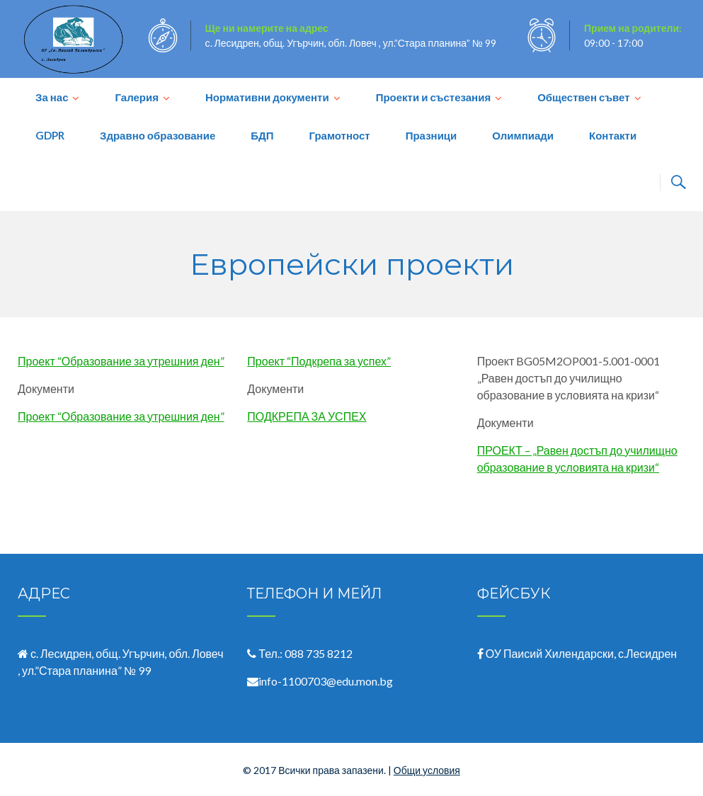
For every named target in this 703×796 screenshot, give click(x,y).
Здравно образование (157, 135)
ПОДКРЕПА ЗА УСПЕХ (306, 416)
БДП (262, 135)
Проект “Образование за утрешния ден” (121, 361)
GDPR (49, 135)
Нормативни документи (267, 97)
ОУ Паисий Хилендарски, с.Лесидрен (582, 653)
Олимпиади (523, 135)
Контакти (612, 135)
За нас (51, 97)
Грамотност (339, 135)
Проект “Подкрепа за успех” (319, 361)
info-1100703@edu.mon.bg (325, 681)
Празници (431, 135)
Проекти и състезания (433, 97)
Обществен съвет (583, 97)
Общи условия (427, 770)
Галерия (136, 97)
